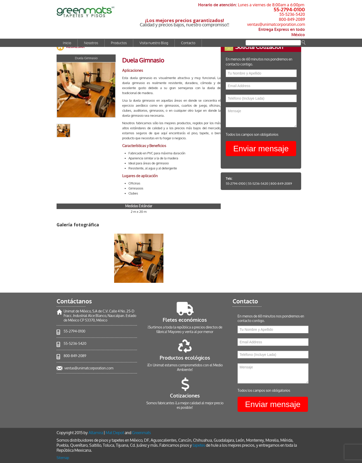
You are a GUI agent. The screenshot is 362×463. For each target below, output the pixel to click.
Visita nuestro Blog (154, 43)
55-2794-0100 (289, 9)
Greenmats (141, 432)
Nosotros (91, 43)
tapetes (199, 445)
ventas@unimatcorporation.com (276, 24)
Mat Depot (115, 432)
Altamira (95, 432)
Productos (119, 43)
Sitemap (63, 457)
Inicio (67, 43)
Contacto (188, 43)
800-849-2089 (292, 19)
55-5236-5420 (292, 14)
